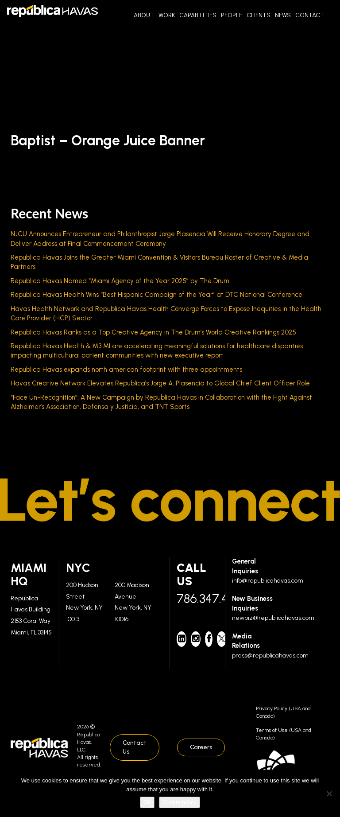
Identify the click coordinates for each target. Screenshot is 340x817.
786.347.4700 (197, 598)
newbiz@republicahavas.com (273, 618)
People (231, 15)
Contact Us (135, 747)
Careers (201, 747)
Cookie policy (179, 802)
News (283, 15)
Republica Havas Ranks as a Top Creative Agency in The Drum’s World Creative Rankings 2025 (153, 332)
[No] (329, 793)
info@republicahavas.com (267, 580)
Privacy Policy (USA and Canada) (283, 712)
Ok (147, 802)
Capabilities (197, 15)
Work (166, 15)
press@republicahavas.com (270, 655)
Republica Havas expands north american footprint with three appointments (126, 369)
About (144, 15)
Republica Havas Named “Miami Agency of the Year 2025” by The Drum (120, 281)
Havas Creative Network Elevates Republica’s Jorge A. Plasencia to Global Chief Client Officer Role (160, 383)
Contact (309, 15)
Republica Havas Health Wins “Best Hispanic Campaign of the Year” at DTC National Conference (156, 295)
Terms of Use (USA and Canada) (283, 734)
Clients (258, 15)
